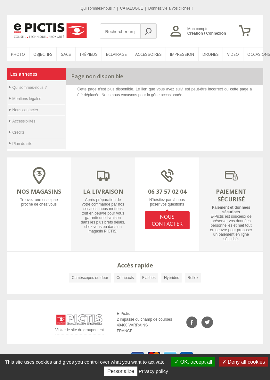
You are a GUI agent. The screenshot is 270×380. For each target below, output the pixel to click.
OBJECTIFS (43, 54)
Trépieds (88, 54)
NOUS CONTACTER (167, 220)
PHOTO (18, 54)
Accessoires (148, 54)
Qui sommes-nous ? (98, 8)
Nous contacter (25, 110)
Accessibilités (24, 121)
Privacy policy (153, 371)
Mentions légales (26, 99)
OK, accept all (193, 362)
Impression (182, 54)
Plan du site (22, 143)
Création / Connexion (206, 33)
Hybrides (171, 277)
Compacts (125, 277)
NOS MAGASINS (39, 191)
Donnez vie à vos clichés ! (170, 8)
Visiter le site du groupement (79, 331)
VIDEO (233, 54)
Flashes (149, 277)
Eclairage (116, 54)
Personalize (120, 371)
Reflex (192, 277)
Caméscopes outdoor (90, 277)
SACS (66, 54)
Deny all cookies (243, 362)
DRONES (210, 54)
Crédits (18, 132)
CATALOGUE (132, 8)
